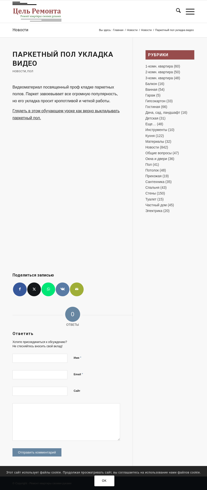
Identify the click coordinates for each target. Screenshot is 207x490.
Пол (30, 71)
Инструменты (156, 130)
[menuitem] (176, 11)
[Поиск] (176, 11)
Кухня (150, 136)
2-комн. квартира (159, 72)
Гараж (150, 95)
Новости (20, 30)
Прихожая (153, 176)
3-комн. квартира (159, 78)
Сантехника (154, 182)
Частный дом (156, 205)
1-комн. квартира (159, 66)
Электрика (153, 211)
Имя (77, 358)
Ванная (151, 90)
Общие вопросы (158, 153)
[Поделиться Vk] (62, 289)
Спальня (152, 188)
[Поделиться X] (34, 289)
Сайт (77, 390)
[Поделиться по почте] (77, 289)
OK (104, 480)
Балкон (151, 84)
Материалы (154, 142)
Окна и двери (156, 159)
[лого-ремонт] (36, 11)
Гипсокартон (155, 101)
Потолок (152, 170)
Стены (150, 193)
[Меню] (188, 11)
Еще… (150, 124)
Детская (151, 118)
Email (78, 374)
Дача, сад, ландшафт (162, 112)
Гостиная (152, 107)
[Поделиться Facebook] (20, 289)
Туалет (150, 199)
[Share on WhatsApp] (48, 289)
